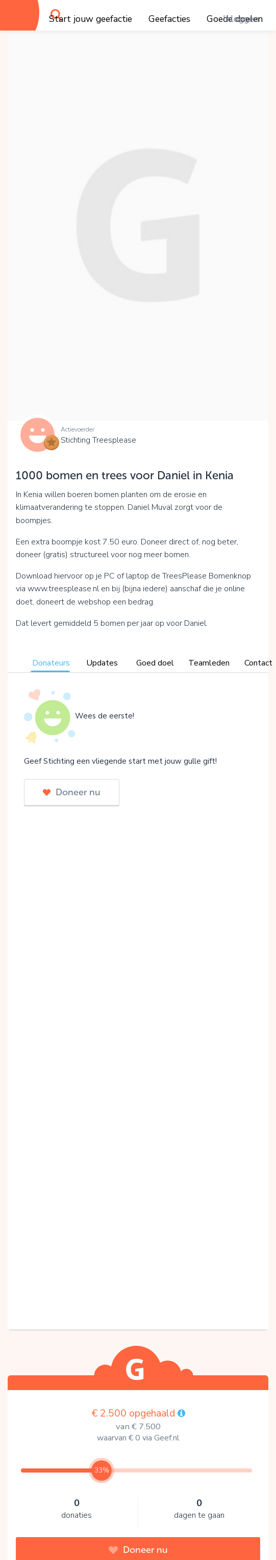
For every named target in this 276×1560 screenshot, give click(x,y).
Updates (102, 663)
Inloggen (241, 19)
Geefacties (169, 19)
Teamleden (209, 663)
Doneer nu (72, 792)
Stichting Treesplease (98, 440)
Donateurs (51, 663)
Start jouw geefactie (90, 19)
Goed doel (155, 663)
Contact (258, 663)
